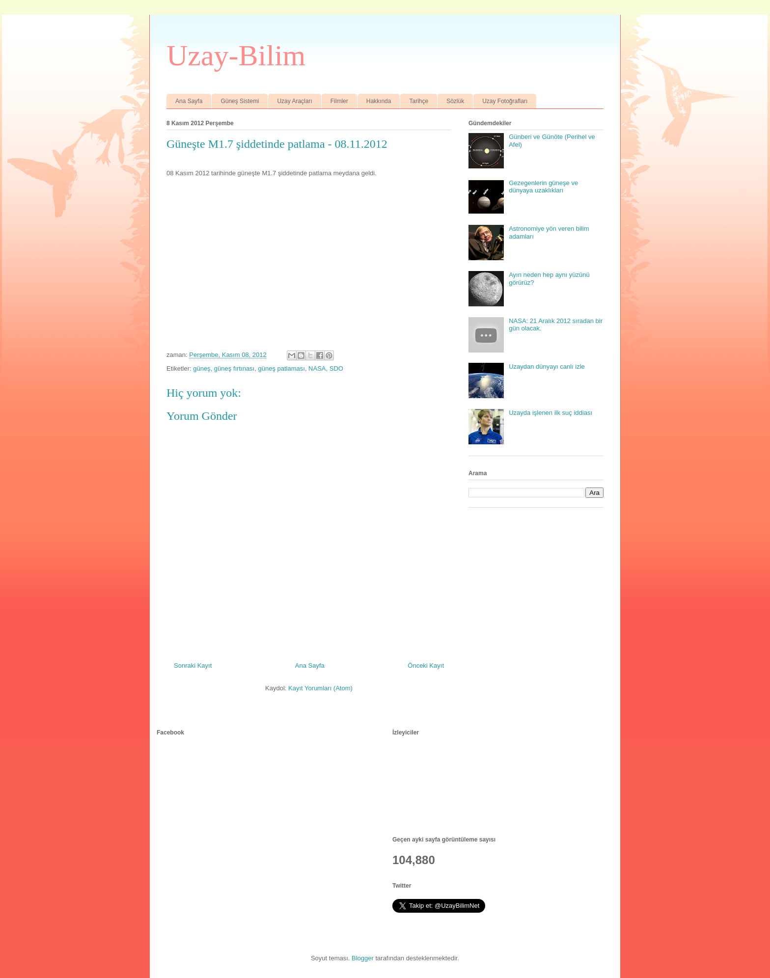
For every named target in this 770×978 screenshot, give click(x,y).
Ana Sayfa (188, 101)
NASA (317, 368)
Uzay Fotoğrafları (504, 101)
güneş (201, 368)
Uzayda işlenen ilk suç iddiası (550, 412)
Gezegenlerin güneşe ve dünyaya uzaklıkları (543, 186)
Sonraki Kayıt (193, 665)
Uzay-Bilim (235, 55)
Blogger (363, 958)
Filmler (339, 101)
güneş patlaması (281, 368)
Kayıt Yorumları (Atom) (320, 688)
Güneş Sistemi (239, 101)
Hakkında (378, 101)
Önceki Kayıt (426, 665)
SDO (336, 368)
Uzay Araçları (294, 101)
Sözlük (455, 101)
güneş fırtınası (234, 368)
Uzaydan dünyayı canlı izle (547, 366)
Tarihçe (418, 101)
